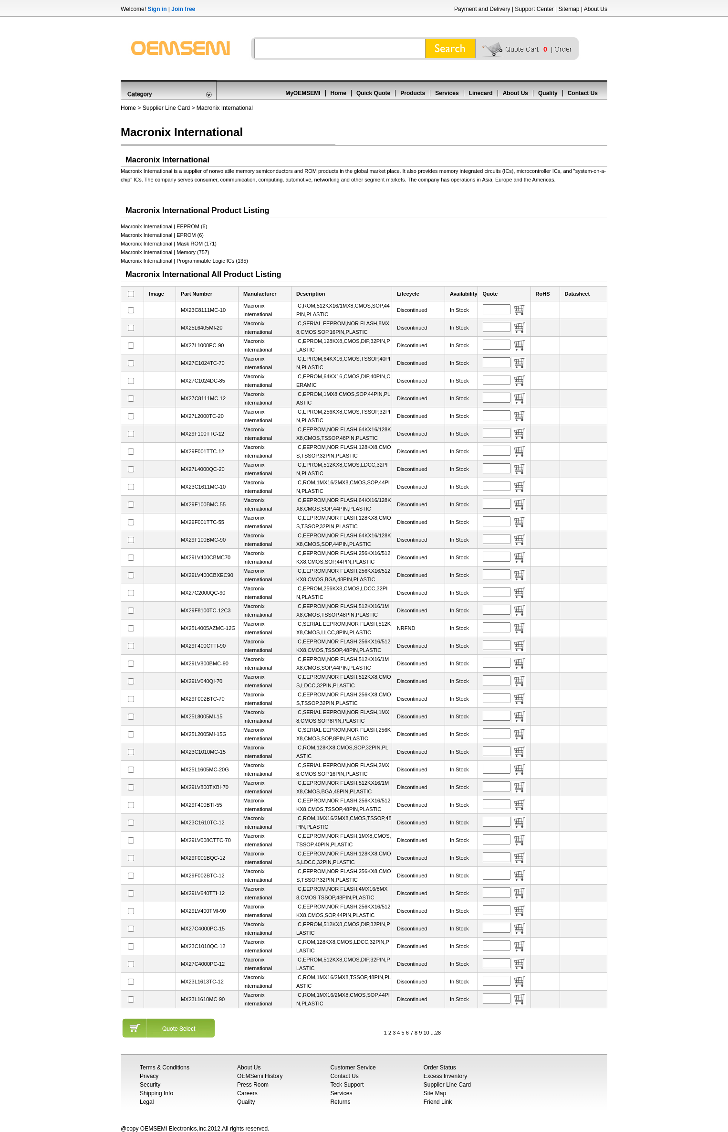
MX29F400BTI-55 (201, 805)
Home (338, 93)
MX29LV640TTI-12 (203, 893)
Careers (247, 1093)
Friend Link (438, 1102)
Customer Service (352, 1067)
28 (438, 1033)
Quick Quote (373, 93)
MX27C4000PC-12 (203, 964)
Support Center (534, 9)
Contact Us (583, 93)
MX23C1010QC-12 (203, 946)
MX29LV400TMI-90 (203, 911)
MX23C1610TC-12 (203, 822)
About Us (595, 9)
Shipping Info (156, 1093)
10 (426, 1033)
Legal (147, 1102)
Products (412, 93)
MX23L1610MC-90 (203, 999)
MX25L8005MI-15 (201, 716)
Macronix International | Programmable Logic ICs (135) (184, 261)
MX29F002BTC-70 (203, 699)
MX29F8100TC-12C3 (206, 610)
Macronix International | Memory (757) (165, 252)
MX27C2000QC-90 (203, 593)
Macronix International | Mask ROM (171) (169, 243)
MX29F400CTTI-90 (203, 646)
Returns (340, 1102)
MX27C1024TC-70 (203, 363)
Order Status (440, 1067)
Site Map (435, 1093)
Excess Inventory (445, 1076)
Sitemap (568, 9)
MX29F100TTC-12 (202, 434)
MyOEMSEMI (302, 93)
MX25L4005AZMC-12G (208, 628)
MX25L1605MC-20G (205, 769)
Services (446, 93)
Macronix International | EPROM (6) (162, 235)
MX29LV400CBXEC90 (207, 575)
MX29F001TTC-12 (202, 451)
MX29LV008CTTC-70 (206, 840)
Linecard (481, 93)
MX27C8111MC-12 (203, 398)
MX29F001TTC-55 (202, 522)
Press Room (253, 1084)
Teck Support (347, 1084)
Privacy (149, 1076)
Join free (183, 9)
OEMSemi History (259, 1076)
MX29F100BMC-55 (203, 504)
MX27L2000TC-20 (202, 416)
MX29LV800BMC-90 (205, 663)
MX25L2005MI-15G (204, 734)
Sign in (156, 9)
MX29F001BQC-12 (203, 858)
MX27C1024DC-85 (203, 381)
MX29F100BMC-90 (203, 540)
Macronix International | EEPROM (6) (164, 226)
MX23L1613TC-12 (202, 981)
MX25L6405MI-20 (201, 328)
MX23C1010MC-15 (203, 752)
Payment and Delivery (482, 9)
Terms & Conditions (164, 1067)
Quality (548, 93)
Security (150, 1084)
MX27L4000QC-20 (203, 469)
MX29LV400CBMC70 (205, 557)
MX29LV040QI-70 (201, 681)
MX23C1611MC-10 (203, 487)
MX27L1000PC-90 (202, 345)
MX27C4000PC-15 (203, 928)
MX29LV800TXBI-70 (205, 787)
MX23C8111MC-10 (203, 310)
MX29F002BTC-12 (203, 875)
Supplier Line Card (166, 108)
